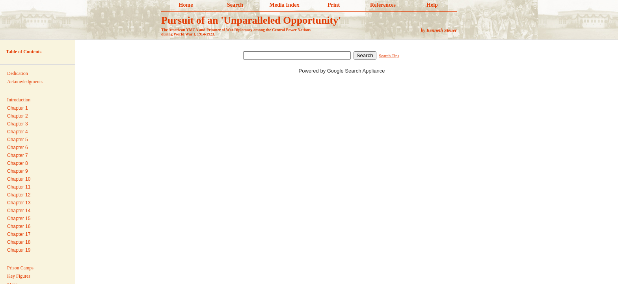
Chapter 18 (18, 242)
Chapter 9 (17, 171)
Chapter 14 (18, 210)
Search (235, 5)
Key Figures (18, 276)
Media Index (285, 5)
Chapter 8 (17, 163)
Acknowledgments (25, 81)
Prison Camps (20, 268)
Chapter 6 (17, 147)
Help (432, 5)
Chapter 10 (18, 179)
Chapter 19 (18, 250)
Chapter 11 (18, 187)
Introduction (18, 100)
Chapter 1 (17, 108)
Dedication (17, 73)
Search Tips (389, 55)
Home (186, 5)
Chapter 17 (18, 234)
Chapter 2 (17, 116)
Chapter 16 (18, 226)
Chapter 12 (18, 195)
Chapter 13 (18, 203)
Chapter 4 (17, 132)
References (383, 5)
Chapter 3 (17, 124)
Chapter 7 (17, 155)
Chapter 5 (17, 139)
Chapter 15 (18, 218)
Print (334, 5)
